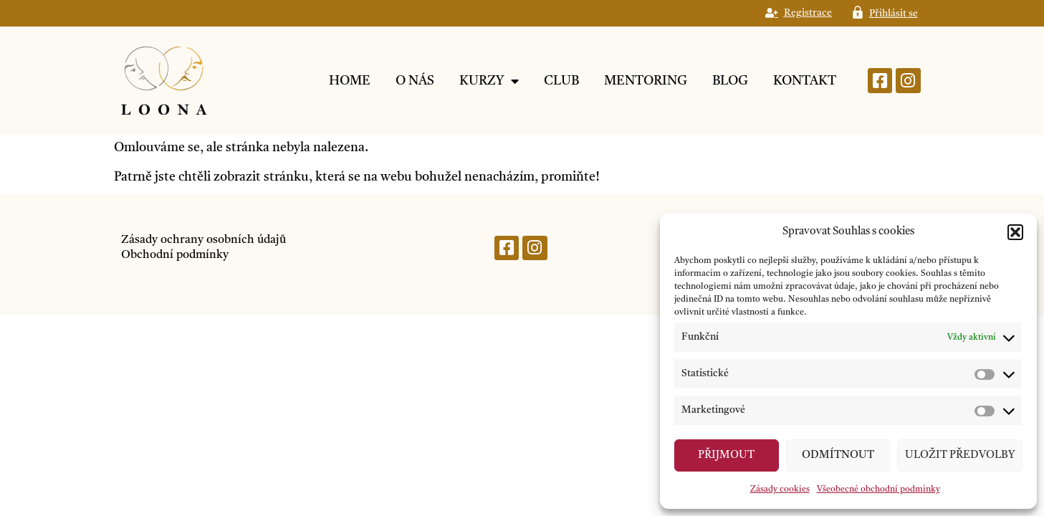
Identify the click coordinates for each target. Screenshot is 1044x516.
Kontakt (804, 81)
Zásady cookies (780, 489)
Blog (730, 81)
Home (349, 81)
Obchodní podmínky (175, 255)
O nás (415, 81)
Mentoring (645, 81)
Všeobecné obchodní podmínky (878, 489)
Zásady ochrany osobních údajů (203, 240)
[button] (1015, 232)
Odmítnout (838, 455)
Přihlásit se (893, 14)
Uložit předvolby (960, 455)
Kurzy (489, 81)
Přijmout (726, 455)
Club (561, 81)
